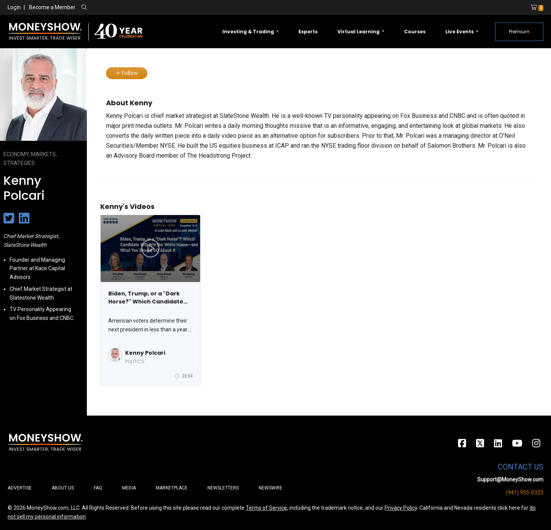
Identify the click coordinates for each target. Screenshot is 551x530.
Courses (414, 31)
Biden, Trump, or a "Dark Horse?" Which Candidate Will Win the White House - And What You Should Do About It (146, 298)
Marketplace (171, 488)
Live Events (460, 31)
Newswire (270, 488)
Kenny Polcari (145, 353)
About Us (63, 488)
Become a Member (52, 7)
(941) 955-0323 (524, 492)
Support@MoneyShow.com (510, 479)
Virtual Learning (359, 31)
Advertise (20, 488)
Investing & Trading (248, 31)
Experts (308, 31)
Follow (127, 73)
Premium (519, 31)
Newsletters (223, 488)
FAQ (98, 488)
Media (129, 488)
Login (14, 7)
